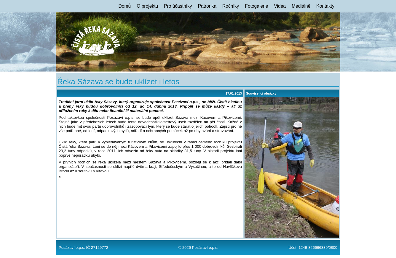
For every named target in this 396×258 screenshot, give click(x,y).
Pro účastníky (178, 6)
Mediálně (301, 6)
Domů (125, 6)
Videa (280, 6)
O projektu (147, 6)
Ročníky (230, 6)
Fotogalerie (256, 6)
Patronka (207, 6)
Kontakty (325, 6)
